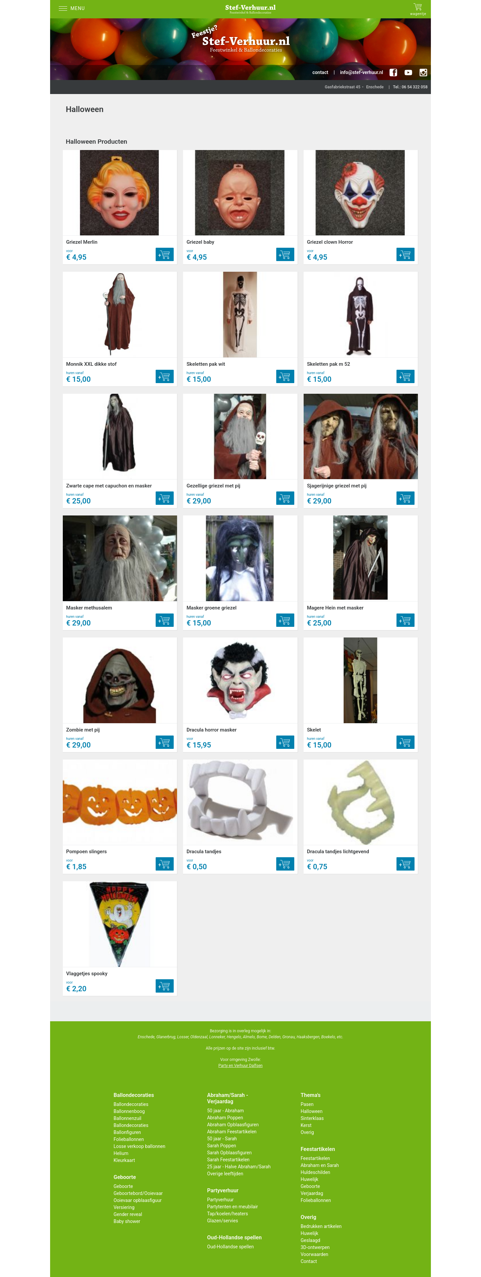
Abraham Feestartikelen (232, 1131)
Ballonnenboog (129, 1111)
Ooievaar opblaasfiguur (138, 1200)
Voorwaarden (314, 1254)
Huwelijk (309, 1179)
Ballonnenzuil (127, 1118)
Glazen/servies (222, 1220)
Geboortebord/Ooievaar (138, 1193)
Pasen (307, 1104)
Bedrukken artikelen (321, 1226)
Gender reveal (128, 1214)
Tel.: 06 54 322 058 (410, 87)
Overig (307, 1132)
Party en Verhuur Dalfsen (240, 1065)
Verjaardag (312, 1193)
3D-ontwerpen (315, 1247)
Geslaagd (310, 1240)
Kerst (306, 1125)
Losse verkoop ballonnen (139, 1146)
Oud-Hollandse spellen (230, 1246)
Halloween (312, 1111)
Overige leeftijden (225, 1173)
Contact (309, 1261)
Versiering (124, 1207)
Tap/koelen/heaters (227, 1213)
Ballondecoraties (131, 1104)
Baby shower (127, 1221)
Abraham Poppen (225, 1117)
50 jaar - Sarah (222, 1138)
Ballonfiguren (127, 1132)
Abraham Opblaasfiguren (233, 1124)
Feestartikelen (315, 1158)
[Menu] (73, 9)
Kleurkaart (124, 1160)
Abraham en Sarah (320, 1165)
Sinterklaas (312, 1118)
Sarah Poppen (221, 1145)
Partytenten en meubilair (232, 1206)
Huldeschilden (315, 1172)
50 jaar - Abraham (225, 1110)
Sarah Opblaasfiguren (229, 1152)
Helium (121, 1153)
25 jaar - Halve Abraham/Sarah (239, 1166)
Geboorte (123, 1186)
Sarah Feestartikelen (228, 1159)
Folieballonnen (129, 1139)
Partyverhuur (220, 1199)
